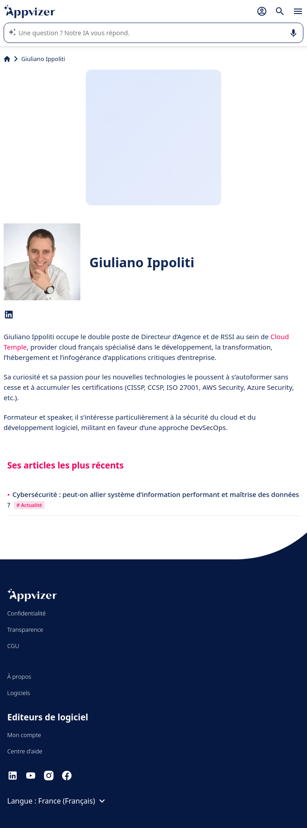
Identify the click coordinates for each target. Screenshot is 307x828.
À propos (19, 676)
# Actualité (29, 505)
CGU (13, 646)
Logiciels (18, 693)
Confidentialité (26, 613)
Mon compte (24, 735)
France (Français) (73, 800)
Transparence (25, 629)
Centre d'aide (24, 751)
